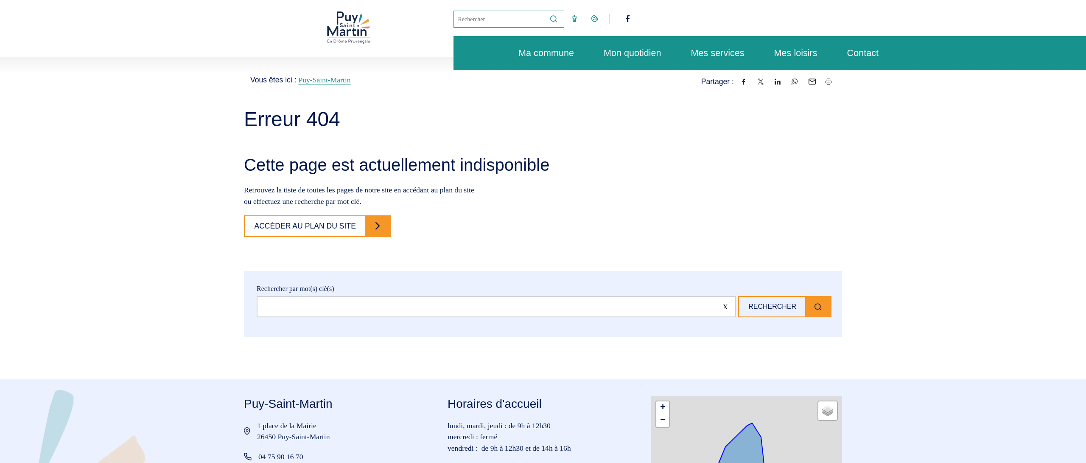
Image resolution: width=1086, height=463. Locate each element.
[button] (662, 407)
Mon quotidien (628, 53)
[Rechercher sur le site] (495, 306)
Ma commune (542, 53)
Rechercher (771, 306)
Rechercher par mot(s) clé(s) (295, 288)
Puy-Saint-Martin (324, 80)
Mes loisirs (791, 53)
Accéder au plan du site (306, 226)
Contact (859, 53)
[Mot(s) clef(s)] (499, 19)
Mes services (714, 53)
